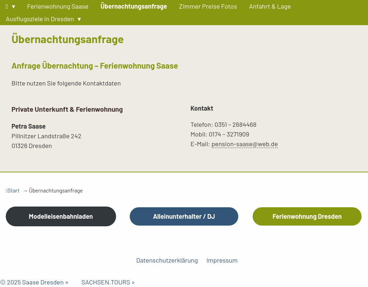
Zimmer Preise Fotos (208, 6)
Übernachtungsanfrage (134, 6)
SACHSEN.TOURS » (108, 282)
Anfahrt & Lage (270, 6)
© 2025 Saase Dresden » (40, 282)
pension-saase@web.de (244, 144)
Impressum (222, 260)
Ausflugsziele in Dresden (40, 19)
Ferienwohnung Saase (57, 6)
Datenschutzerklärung (167, 260)
